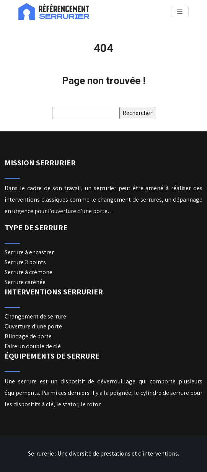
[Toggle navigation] (180, 12)
